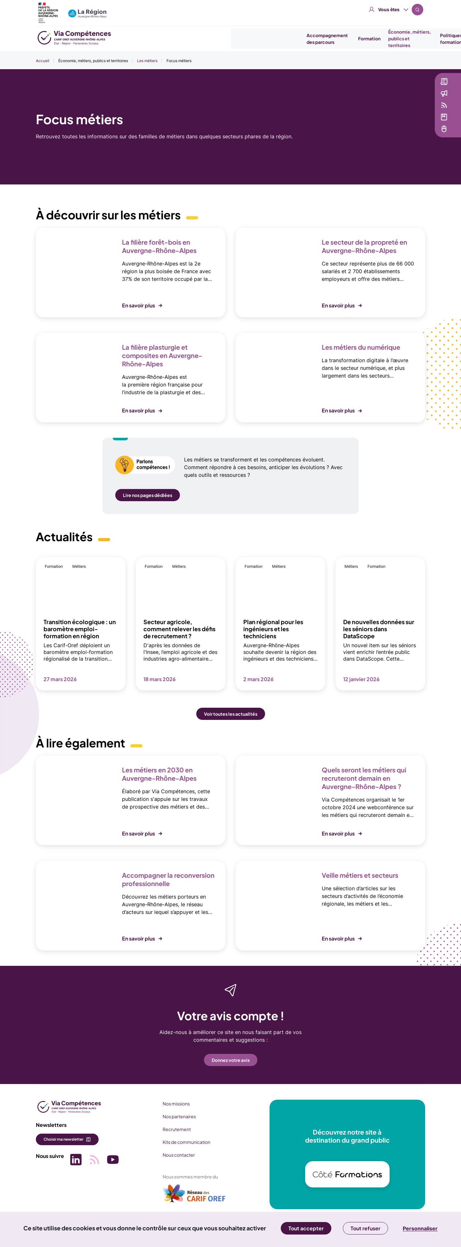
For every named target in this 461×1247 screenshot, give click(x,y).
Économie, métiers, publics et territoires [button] (299, 38)
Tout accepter (306, 1228)
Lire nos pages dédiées (147, 495)
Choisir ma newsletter (63, 1139)
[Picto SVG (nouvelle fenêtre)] (74, 1159)
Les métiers (147, 60)
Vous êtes (389, 9)
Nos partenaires (174, 1116)
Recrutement (172, 1129)
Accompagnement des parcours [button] (216, 38)
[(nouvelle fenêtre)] (190, 1195)
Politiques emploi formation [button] (348, 38)
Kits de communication (182, 1142)
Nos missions (171, 1103)
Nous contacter (174, 1155)
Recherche (417, 10)
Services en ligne (422, 132)
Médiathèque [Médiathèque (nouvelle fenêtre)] (418, 121)
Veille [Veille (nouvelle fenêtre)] (410, 109)
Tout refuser (365, 1228)
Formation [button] (258, 38)
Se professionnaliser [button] (400, 38)
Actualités (415, 97)
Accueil (42, 60)
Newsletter (416, 85)
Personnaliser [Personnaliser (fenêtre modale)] (420, 1228)
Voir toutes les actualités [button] (230, 714)
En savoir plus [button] (138, 305)
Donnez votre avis (231, 1060)
